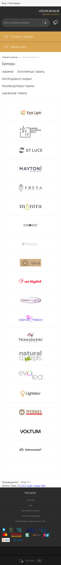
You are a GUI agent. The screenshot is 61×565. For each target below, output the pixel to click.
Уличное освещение (30, 516)
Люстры (30, 500)
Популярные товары (30, 71)
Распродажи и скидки (17, 79)
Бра (30, 505)
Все (43, 485)
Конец (37, 485)
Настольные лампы (30, 510)
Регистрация (14, 3)
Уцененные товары (14, 93)
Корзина (30, 561)
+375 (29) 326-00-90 (49, 10)
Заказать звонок (50, 14)
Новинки (8, 71)
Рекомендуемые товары (18, 86)
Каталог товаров (18, 36)
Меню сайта (15, 47)
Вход (4, 3)
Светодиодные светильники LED (30, 521)
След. (30, 485)
